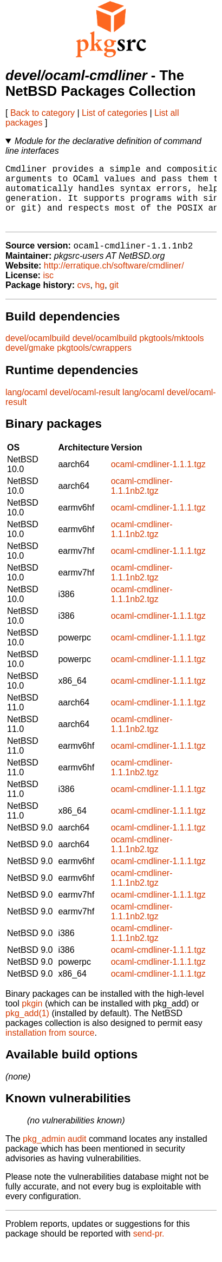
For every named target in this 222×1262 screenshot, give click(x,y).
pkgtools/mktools (171, 352)
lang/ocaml (26, 406)
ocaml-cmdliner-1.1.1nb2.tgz (142, 500)
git (114, 299)
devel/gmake (30, 362)
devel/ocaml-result (85, 406)
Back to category (42, 112)
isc (48, 290)
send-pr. (149, 1248)
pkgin (32, 1018)
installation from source (50, 1047)
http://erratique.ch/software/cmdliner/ (114, 280)
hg (100, 299)
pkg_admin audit (54, 1153)
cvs (83, 299)
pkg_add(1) (27, 1027)
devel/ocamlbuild (37, 352)
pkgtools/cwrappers (94, 362)
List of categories (114, 112)
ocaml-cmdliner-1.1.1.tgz (158, 478)
